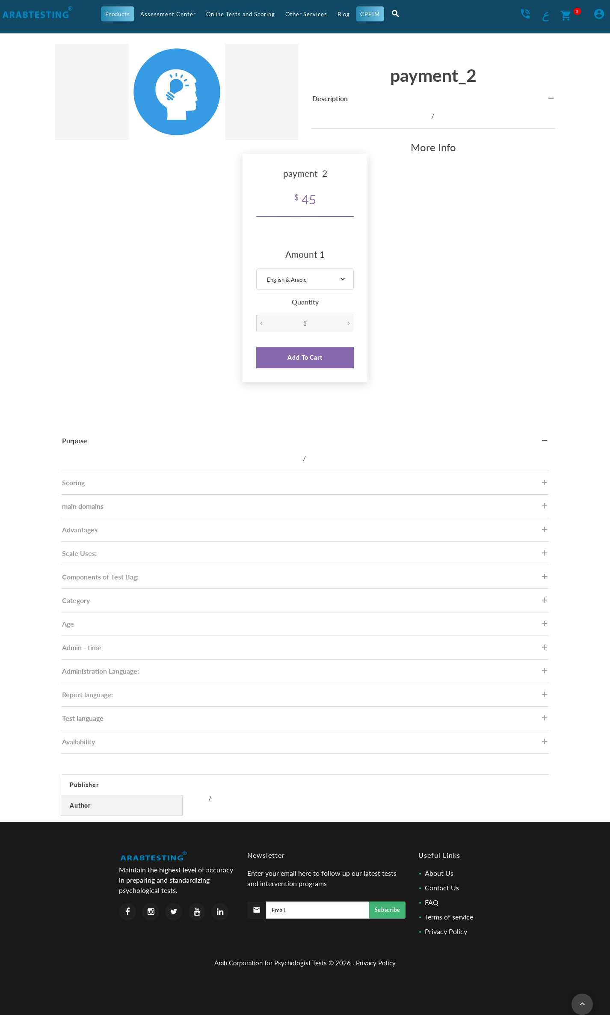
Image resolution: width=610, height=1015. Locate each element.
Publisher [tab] (84, 784)
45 (305, 199)
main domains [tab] (305, 508)
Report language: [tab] (305, 697)
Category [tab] (305, 603)
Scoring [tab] (305, 485)
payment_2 (433, 75)
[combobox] (305, 279)
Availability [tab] (305, 744)
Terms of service (449, 917)
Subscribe (387, 910)
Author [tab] (80, 805)
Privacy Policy (446, 931)
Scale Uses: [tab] (305, 555)
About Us (439, 873)
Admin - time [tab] (305, 650)
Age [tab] (305, 626)
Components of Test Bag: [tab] (305, 579)
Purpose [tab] (305, 443)
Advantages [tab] (305, 532)
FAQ (431, 902)
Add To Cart (304, 357)
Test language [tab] (305, 720)
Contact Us (442, 888)
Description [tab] (433, 101)
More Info (433, 147)
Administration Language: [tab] (305, 673)
